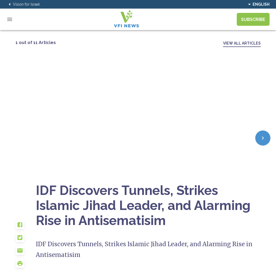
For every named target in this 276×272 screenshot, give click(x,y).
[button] (26, 226)
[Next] (262, 138)
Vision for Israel (23, 4)
